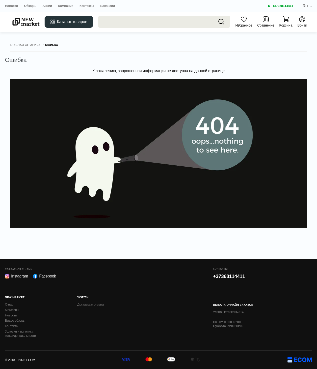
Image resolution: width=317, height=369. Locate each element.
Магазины (12, 310)
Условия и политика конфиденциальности (20, 334)
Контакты (86, 6)
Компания (65, 6)
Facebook (44, 276)
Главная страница (25, 45)
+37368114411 (282, 6)
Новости (11, 6)
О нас (9, 304)
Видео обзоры (15, 320)
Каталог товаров (69, 22)
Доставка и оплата (90, 304)
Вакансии (107, 6)
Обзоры (30, 6)
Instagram (16, 276)
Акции (47, 6)
